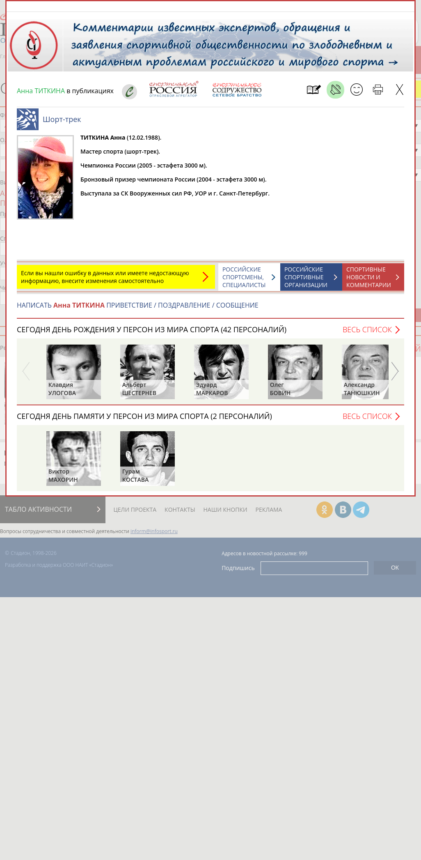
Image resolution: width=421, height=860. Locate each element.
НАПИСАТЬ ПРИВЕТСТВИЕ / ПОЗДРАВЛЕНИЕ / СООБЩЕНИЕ (138, 309)
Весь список (367, 333)
